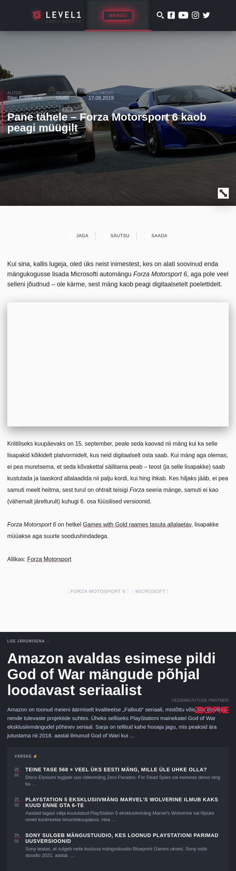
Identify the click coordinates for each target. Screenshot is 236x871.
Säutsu (116, 236)
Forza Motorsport (49, 559)
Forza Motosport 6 (98, 591)
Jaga (79, 236)
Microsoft (150, 591)
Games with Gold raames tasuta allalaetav (137, 524)
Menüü (118, 15)
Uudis (62, 98)
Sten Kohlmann (24, 98)
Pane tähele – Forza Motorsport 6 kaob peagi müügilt (106, 122)
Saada (156, 236)
